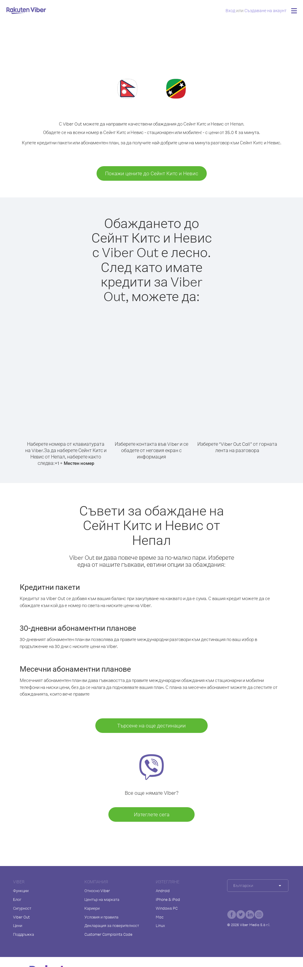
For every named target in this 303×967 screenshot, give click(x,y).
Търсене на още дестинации (151, 725)
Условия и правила (101, 917)
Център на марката (101, 899)
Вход (230, 10)
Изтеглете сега (151, 814)
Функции (21, 890)
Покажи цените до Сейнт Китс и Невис (151, 173)
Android (163, 890)
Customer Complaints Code (108, 934)
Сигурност (22, 908)
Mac (160, 917)
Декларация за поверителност (111, 925)
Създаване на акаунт (265, 10)
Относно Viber (97, 890)
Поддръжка (23, 934)
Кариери (92, 908)
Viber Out (21, 917)
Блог (17, 899)
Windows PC (167, 908)
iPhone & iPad (168, 899)
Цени (17, 925)
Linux (160, 925)
